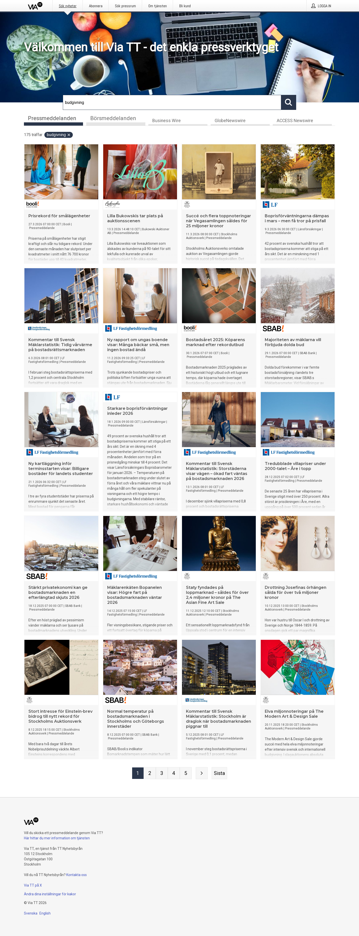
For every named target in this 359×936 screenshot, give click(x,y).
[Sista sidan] (219, 774)
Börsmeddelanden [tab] (113, 118)
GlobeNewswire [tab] (230, 121)
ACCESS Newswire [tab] (295, 121)
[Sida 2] (150, 774)
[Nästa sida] (202, 774)
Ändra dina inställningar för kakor (50, 894)
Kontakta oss (76, 875)
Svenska (30, 913)
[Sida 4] (174, 774)
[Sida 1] (138, 774)
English (45, 913)
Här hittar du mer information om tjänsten (57, 838)
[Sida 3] (162, 774)
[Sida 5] (186, 774)
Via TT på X (33, 885)
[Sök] (172, 102)
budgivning (59, 135)
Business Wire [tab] (166, 121)
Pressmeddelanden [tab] (52, 118)
